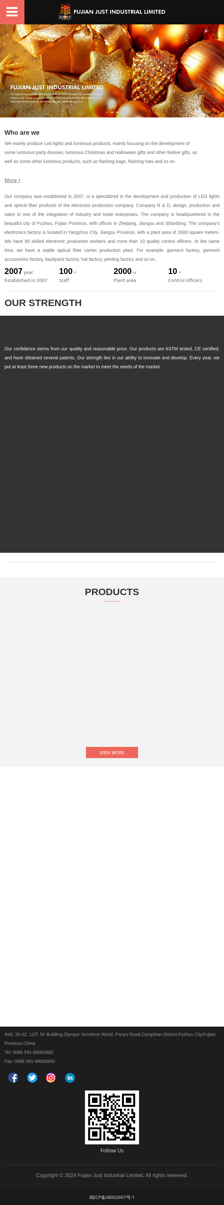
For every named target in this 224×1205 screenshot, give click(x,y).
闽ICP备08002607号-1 (112, 1197)
